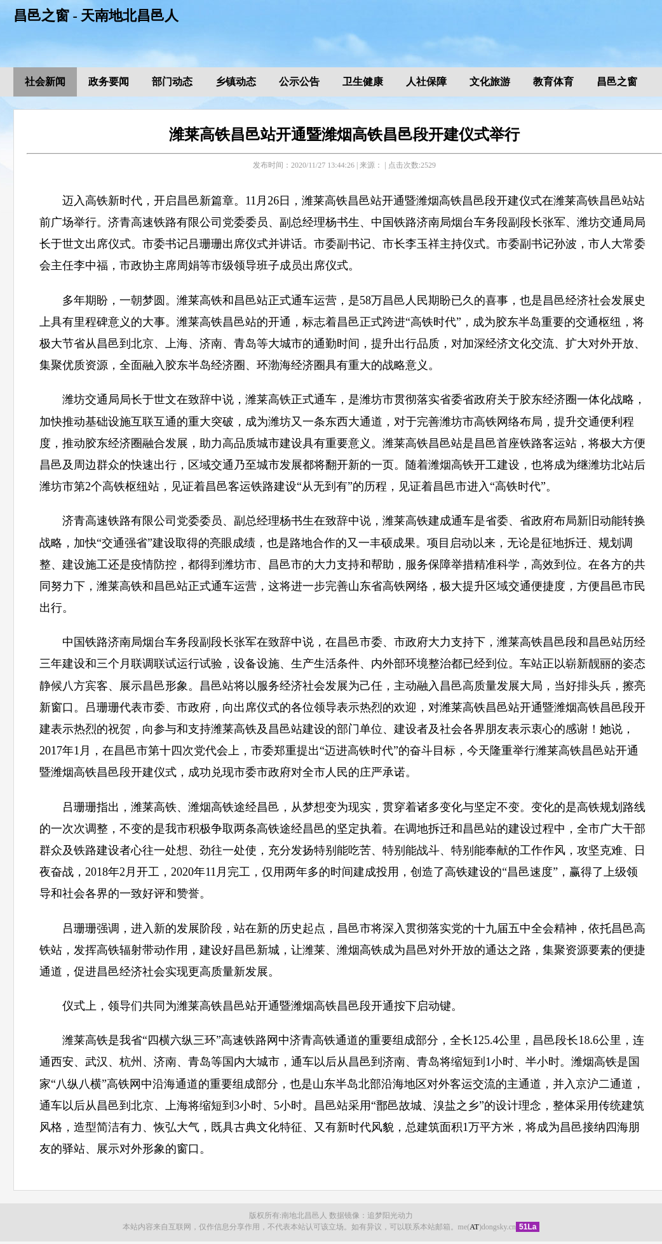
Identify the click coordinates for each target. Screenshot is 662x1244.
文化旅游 (489, 81)
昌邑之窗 (617, 81)
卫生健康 (362, 81)
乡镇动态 (235, 81)
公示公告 (299, 81)
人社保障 (426, 81)
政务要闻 (108, 81)
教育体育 (553, 81)
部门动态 (172, 81)
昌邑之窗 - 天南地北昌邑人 (96, 15)
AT (474, 1226)
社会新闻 (45, 81)
